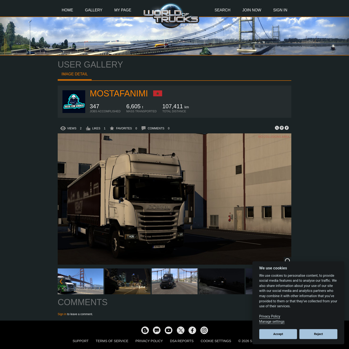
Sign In (280, 10)
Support (81, 341)
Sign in (62, 314)
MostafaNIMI (119, 93)
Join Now (251, 10)
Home (67, 10)
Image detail (74, 74)
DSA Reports (181, 341)
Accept (278, 334)
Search (223, 10)
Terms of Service (112, 341)
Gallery (94, 10)
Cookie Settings (216, 341)
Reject (318, 334)
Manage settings (272, 322)
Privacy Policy (149, 341)
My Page (122, 10)
